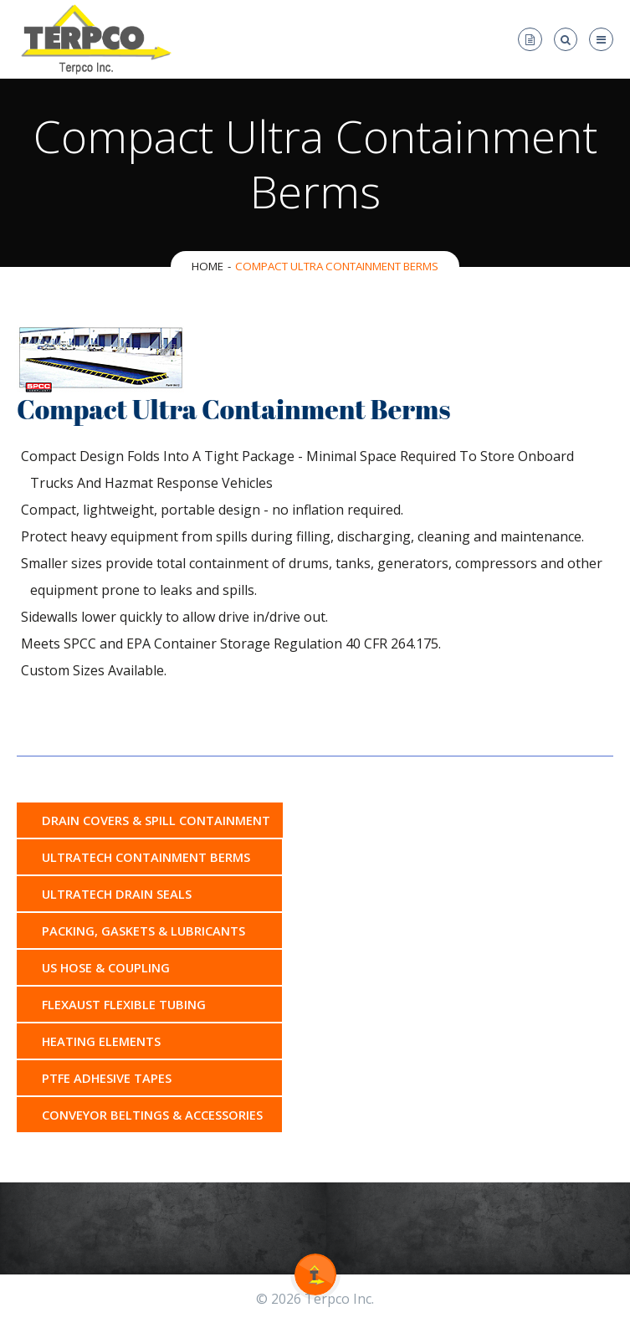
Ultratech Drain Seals (117, 893)
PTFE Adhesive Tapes (107, 1077)
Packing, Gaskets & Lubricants (143, 930)
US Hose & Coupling (106, 967)
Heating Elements (101, 1041)
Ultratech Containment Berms (146, 857)
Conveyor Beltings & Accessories (152, 1114)
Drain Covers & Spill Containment (156, 820)
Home (207, 266)
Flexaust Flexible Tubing (124, 1004)
